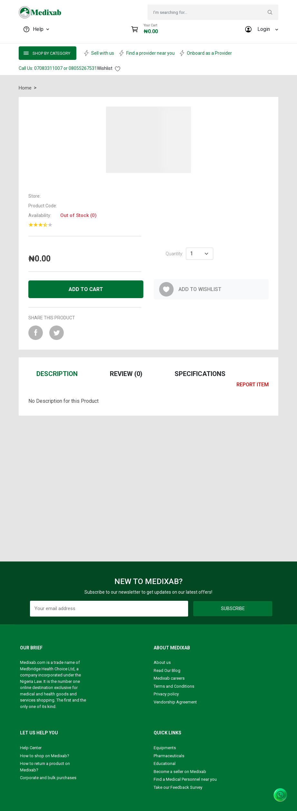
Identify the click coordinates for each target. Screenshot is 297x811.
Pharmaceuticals (169, 755)
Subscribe (233, 608)
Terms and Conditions (174, 686)
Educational (165, 763)
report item (252, 385)
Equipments (165, 747)
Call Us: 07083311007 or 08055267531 (58, 68)
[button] (148, 140)
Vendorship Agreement (175, 702)
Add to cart (86, 289)
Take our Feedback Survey (178, 787)
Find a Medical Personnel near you (185, 779)
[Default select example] (199, 254)
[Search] (206, 12)
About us (162, 662)
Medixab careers (169, 678)
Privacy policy (166, 694)
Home (25, 88)
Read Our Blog (167, 670)
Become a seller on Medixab (180, 771)
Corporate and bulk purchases (48, 777)
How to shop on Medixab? (44, 755)
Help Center (31, 747)
